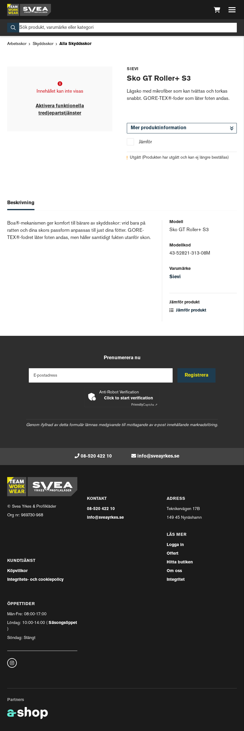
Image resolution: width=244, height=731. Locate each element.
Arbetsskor (16, 44)
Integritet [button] (176, 580)
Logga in (175, 545)
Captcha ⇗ (144, 405)
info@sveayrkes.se (158, 456)
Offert (172, 554)
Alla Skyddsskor (75, 44)
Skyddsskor (43, 44)
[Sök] (122, 27)
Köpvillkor (17, 571)
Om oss (174, 571)
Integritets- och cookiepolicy (35, 580)
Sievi (175, 277)
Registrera (196, 375)
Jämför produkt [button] (187, 310)
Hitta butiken (180, 562)
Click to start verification (128, 398)
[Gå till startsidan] (29, 10)
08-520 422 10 (96, 456)
